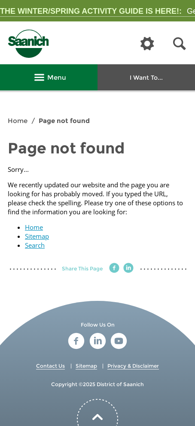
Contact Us (50, 366)
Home (17, 121)
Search (35, 245)
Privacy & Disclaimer (133, 366)
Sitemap (37, 236)
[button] (179, 44)
